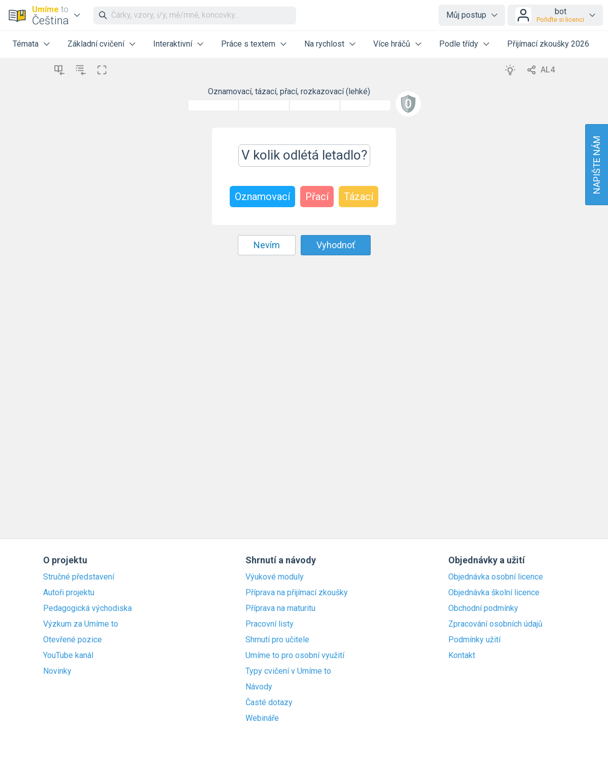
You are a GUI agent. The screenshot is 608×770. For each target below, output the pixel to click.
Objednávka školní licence (494, 592)
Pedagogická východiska (87, 608)
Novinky (57, 671)
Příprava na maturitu (280, 608)
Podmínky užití (474, 639)
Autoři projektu (68, 592)
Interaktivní (172, 44)
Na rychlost (324, 44)
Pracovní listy (269, 624)
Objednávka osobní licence (495, 577)
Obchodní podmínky (483, 608)
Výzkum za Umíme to (80, 624)
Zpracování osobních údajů (495, 624)
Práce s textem (248, 44)
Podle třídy (458, 44)
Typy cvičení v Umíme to (288, 671)
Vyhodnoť (335, 245)
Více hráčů (391, 44)
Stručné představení (78, 577)
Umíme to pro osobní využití (294, 655)
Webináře (262, 718)
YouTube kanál (68, 655)
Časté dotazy (269, 702)
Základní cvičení (95, 44)
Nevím (267, 245)
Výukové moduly (274, 577)
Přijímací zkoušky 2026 (548, 44)
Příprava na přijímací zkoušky (296, 592)
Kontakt (461, 655)
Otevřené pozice (72, 639)
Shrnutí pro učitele (277, 639)
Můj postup (466, 15)
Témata (26, 44)
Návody (258, 686)
